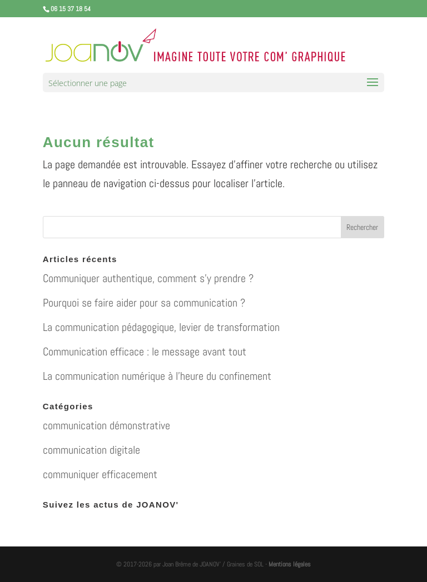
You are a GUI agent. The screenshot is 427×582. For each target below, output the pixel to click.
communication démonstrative (106, 425)
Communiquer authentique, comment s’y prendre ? (148, 278)
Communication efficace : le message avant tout (144, 351)
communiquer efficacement (100, 474)
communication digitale (91, 450)
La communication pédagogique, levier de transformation (161, 327)
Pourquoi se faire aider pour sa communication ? (144, 302)
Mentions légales (290, 564)
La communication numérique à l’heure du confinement (157, 376)
